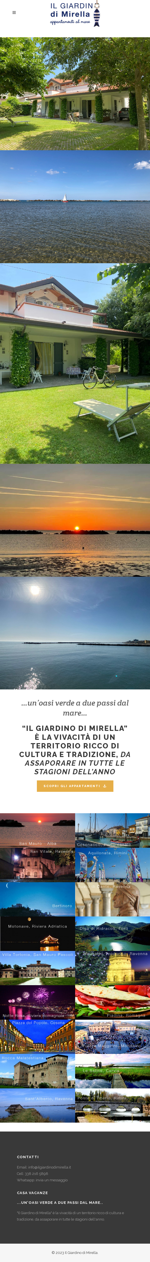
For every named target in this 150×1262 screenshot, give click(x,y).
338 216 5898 (36, 1174)
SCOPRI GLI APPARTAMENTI (75, 786)
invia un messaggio (52, 1180)
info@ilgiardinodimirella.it (49, 1167)
